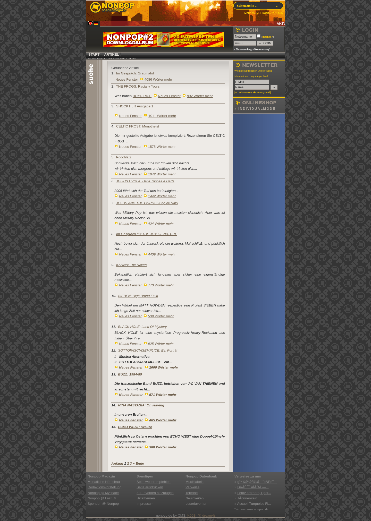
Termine (191, 493)
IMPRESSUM (251, 13)
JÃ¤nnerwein (247, 498)
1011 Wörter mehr (162, 116)
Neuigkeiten (194, 498)
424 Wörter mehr (161, 224)
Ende (140, 463)
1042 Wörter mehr (162, 174)
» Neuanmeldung (243, 49)
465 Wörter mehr (162, 420)
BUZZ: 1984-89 (130, 374)
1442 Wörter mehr (162, 196)
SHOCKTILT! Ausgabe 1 (134, 106)
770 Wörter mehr (161, 285)
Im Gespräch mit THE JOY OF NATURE (146, 234)
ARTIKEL (111, 54)
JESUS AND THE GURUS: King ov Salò (147, 203)
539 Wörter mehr (161, 316)
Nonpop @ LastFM (102, 498)
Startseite (119, 58)
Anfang (117, 463)
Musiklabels (194, 482)
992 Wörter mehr (200, 96)
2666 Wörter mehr (163, 367)
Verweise (192, 487)
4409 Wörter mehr (162, 254)
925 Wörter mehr (161, 344)
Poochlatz (123, 157)
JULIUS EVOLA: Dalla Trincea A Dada (145, 181)
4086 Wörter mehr (158, 79)
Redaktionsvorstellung (104, 487)
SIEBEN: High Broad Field (138, 296)
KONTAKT (268, 13)
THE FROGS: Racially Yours (138, 86)
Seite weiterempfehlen (154, 482)
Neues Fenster (126, 79)
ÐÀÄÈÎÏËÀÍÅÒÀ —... (252, 487)
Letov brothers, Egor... (254, 493)
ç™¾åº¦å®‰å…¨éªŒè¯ (257, 482)
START (93, 54)
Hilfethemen (146, 498)
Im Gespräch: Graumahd (135, 73)
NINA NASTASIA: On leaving (141, 405)
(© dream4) (206, 515)
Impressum (145, 504)
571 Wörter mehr (162, 395)
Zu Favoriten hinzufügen (155, 493)
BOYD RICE (142, 96)
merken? (267, 36)
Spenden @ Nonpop (103, 504)
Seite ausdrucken (150, 487)
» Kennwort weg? (261, 49)
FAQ (280, 13)
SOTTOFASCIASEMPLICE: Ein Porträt (148, 350)
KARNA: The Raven (131, 265)
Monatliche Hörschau (104, 482)
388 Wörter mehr (162, 447)
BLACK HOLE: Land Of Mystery (142, 327)
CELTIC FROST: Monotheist (137, 126)
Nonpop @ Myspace (103, 493)
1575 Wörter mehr (162, 147)
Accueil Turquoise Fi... (254, 504)
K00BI (192, 515)
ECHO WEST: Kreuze (135, 427)
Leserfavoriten (196, 504)
